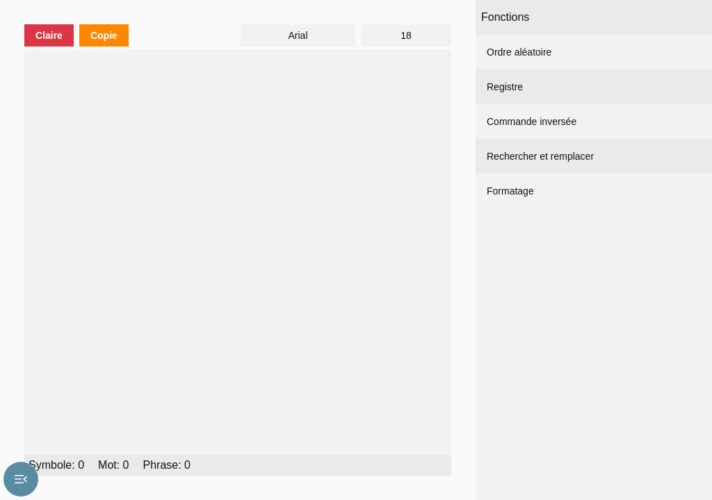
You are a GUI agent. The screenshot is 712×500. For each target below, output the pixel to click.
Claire (49, 35)
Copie (104, 35)
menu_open (21, 479)
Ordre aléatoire (519, 52)
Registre (505, 86)
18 (406, 35)
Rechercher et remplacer (540, 156)
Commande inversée (531, 121)
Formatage (510, 191)
